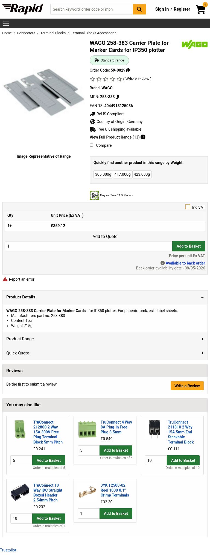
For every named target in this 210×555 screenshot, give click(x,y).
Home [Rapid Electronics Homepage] (7, 33)
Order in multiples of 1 (49, 526)
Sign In (162, 9)
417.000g (123, 174)
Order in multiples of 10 (183, 468)
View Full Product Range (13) (117, 137)
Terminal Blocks (53, 33)
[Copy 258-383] (117, 97)
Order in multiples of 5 (49, 468)
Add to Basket (189, 246)
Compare (101, 145)
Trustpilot (8, 550)
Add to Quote (104, 236)
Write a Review (187, 386)
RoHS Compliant (107, 114)
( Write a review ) (137, 79)
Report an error (18, 279)
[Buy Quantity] (88, 246)
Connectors (26, 33)
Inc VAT (105, 207)
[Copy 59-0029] (128, 70)
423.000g (142, 174)
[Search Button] (139, 9)
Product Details (20, 297)
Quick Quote (17, 353)
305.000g (103, 174)
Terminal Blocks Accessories (93, 33)
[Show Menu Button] (6, 24)
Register (182, 9)
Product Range (20, 338)
